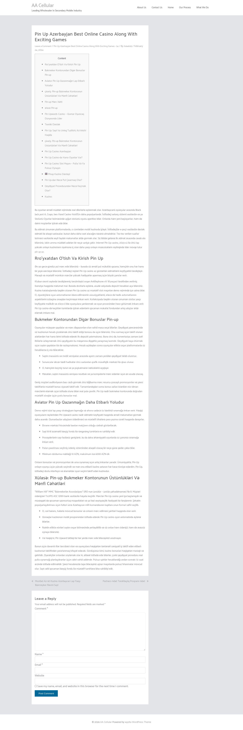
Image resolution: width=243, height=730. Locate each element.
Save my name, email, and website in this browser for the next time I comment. (82, 686)
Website (39, 675)
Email (39, 665)
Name (39, 654)
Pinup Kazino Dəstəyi (57, 174)
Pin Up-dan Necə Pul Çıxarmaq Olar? (63, 180)
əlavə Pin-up (51, 108)
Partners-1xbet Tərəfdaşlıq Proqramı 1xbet (124, 581)
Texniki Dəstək (52, 124)
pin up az (39, 252)
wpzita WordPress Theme (138, 722)
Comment (41, 608)
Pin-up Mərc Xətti (53, 102)
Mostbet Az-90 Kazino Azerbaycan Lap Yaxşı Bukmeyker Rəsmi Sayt (57, 583)
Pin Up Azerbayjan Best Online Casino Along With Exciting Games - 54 (90, 46)
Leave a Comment (44, 46)
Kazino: (48, 197)
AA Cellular (43, 6)
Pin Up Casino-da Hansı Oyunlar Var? (63, 158)
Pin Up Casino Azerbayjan (58, 151)
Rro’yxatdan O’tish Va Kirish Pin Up (62, 64)
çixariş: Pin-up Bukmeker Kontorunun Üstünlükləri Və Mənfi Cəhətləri (63, 93)
